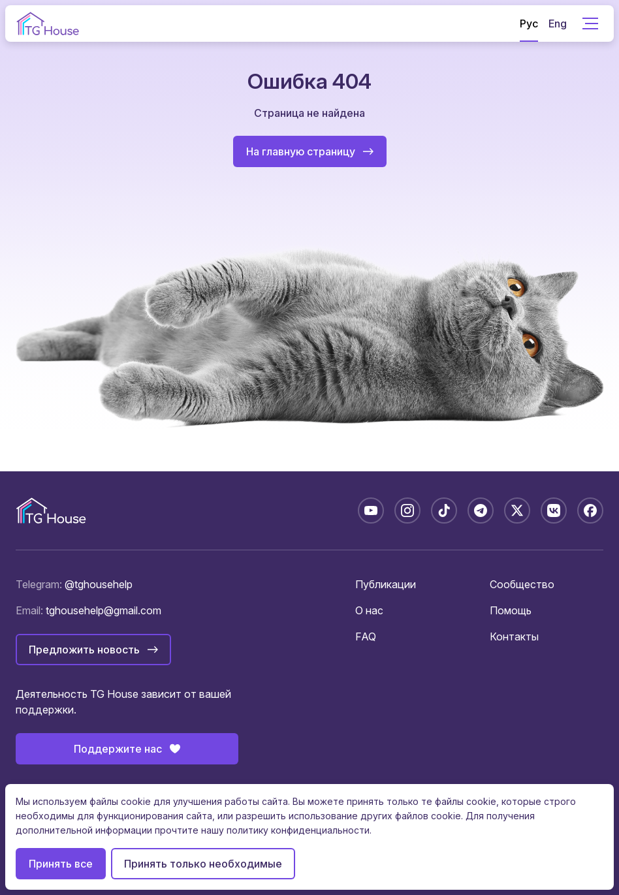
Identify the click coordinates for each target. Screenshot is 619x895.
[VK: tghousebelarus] (554, 510)
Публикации (385, 584)
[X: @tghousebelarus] (517, 510)
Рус (529, 23)
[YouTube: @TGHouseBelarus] (371, 510)
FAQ (365, 636)
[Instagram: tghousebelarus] (407, 510)
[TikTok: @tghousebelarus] (444, 510)
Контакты (514, 636)
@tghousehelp (99, 584)
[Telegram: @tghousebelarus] (481, 510)
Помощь (511, 610)
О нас (369, 610)
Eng (557, 23)
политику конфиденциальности (298, 830)
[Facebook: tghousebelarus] (590, 510)
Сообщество (522, 584)
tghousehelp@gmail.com (103, 610)
